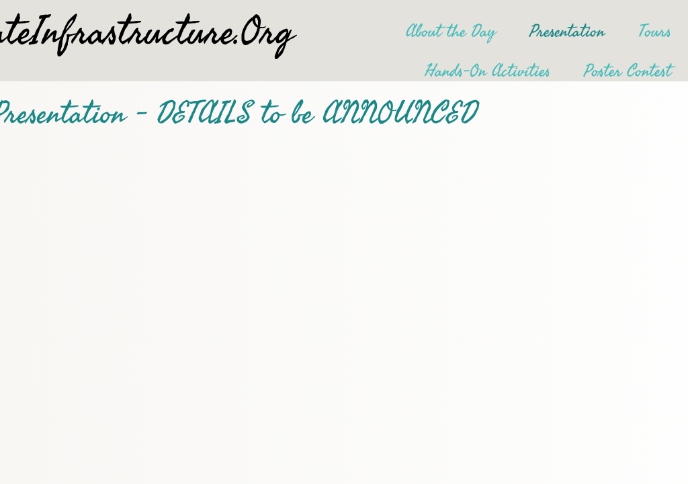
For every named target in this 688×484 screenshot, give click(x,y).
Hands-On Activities (487, 71)
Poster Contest (627, 71)
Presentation (567, 31)
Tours (654, 31)
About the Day (451, 31)
